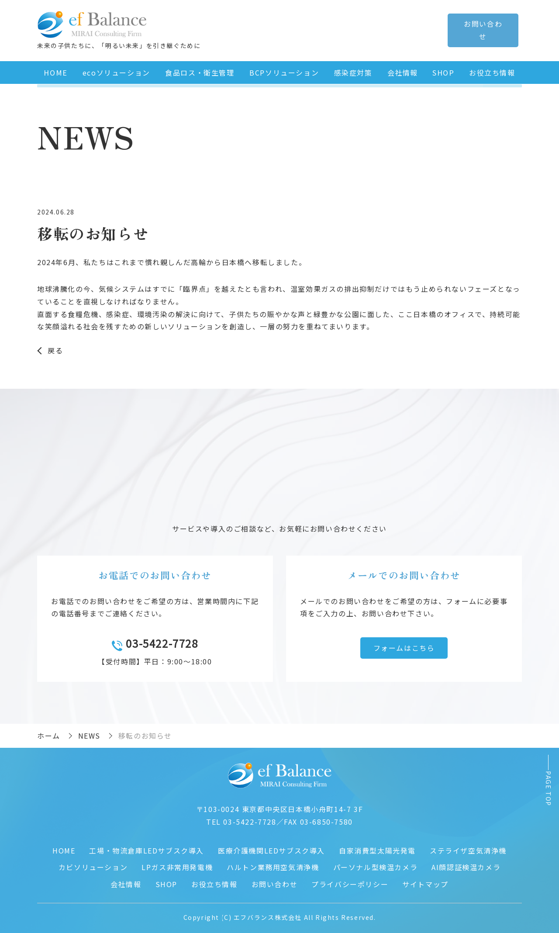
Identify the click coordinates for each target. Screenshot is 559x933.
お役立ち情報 (492, 71)
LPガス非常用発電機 (177, 865)
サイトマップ (425, 882)
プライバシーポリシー (349, 882)
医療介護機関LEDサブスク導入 (271, 848)
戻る (55, 348)
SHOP (443, 71)
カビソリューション (93, 865)
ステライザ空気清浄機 (468, 848)
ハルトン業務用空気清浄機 (273, 865)
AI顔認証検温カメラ (465, 865)
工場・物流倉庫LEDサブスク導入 (146, 848)
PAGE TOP (548, 788)
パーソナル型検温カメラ (375, 865)
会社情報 (401, 71)
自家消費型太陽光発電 (377, 848)
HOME (55, 71)
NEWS (89, 734)
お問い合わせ (275, 882)
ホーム (48, 734)
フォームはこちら (404, 646)
